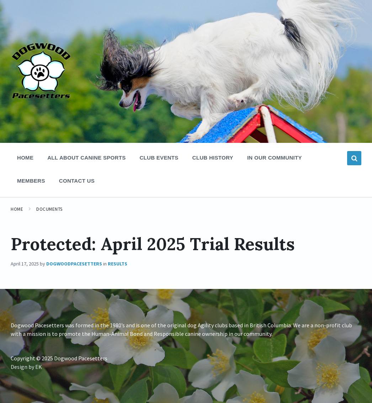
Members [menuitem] (31, 181)
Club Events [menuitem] (158, 158)
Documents (49, 209)
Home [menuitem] (25, 158)
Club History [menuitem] (212, 158)
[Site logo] (41, 125)
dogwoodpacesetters (74, 263)
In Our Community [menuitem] (274, 158)
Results (117, 263)
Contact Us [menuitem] (77, 181)
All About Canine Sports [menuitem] (86, 158)
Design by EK (26, 366)
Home (17, 209)
